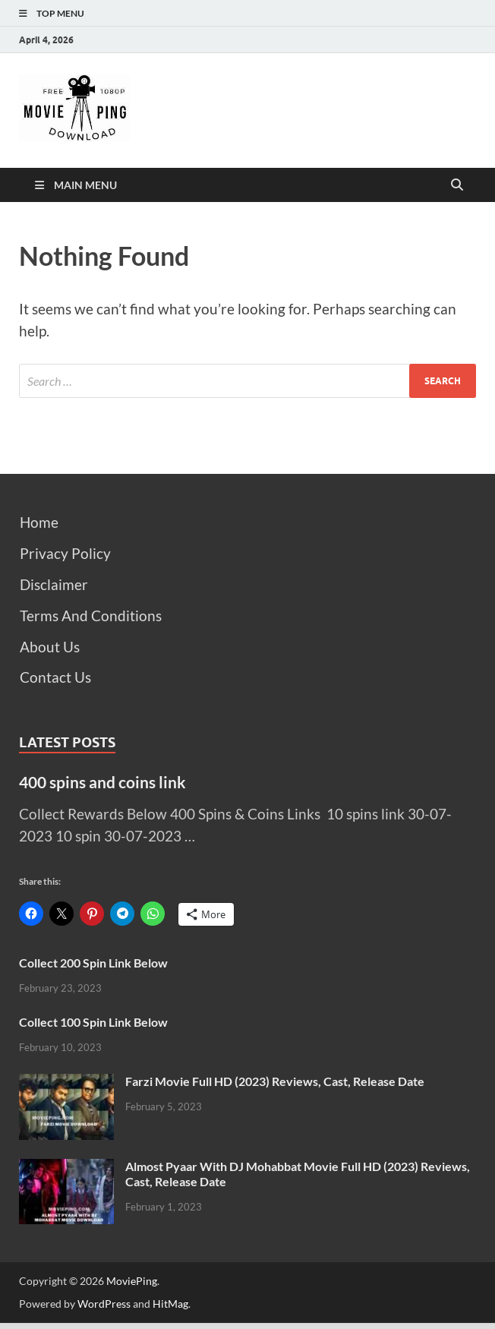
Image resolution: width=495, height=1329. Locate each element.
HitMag (170, 1303)
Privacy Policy (65, 553)
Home (39, 522)
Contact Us (55, 677)
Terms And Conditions (91, 615)
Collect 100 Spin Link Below (93, 1022)
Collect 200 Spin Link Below (93, 962)
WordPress (104, 1303)
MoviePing (131, 1280)
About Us (50, 646)
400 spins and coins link (102, 781)
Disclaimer (54, 584)
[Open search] (457, 185)
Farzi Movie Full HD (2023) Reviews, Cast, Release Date (274, 1081)
